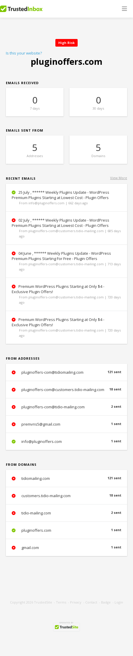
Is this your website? (24, 53)
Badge (106, 602)
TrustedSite (43, 602)
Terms (61, 602)
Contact (91, 602)
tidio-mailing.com (66, 513)
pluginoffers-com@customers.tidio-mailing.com (66, 389)
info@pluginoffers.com (66, 441)
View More (118, 178)
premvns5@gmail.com (66, 424)
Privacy (75, 602)
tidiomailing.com (66, 478)
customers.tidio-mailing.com (66, 495)
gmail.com (66, 547)
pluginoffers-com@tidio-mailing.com (66, 406)
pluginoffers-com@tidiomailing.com (66, 372)
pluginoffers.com (66, 530)
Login (119, 602)
